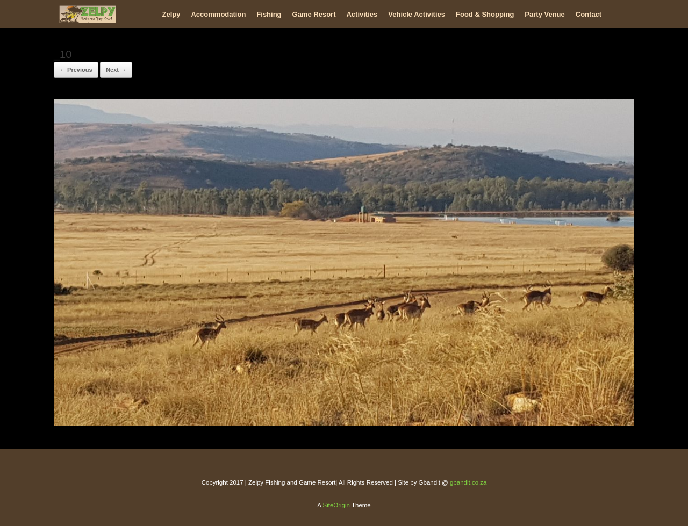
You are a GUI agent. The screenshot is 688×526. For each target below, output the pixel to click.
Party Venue (544, 14)
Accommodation (218, 14)
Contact (588, 14)
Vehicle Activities (416, 14)
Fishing (268, 14)
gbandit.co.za (468, 482)
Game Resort (314, 14)
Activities (361, 14)
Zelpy (171, 14)
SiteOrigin (336, 505)
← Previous (76, 70)
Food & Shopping (485, 14)
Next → (116, 70)
